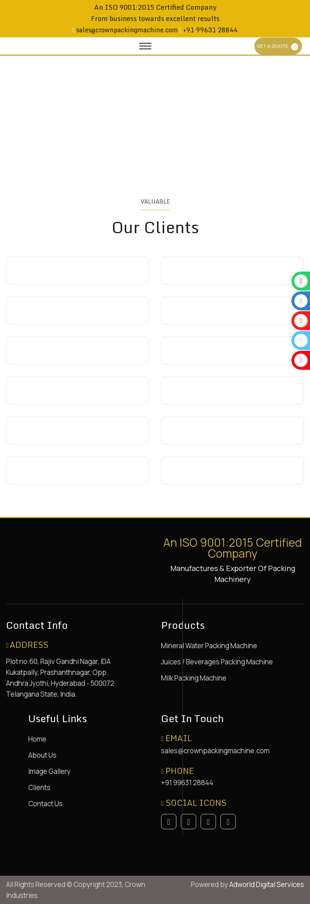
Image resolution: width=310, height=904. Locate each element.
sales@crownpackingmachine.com (126, 30)
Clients (39, 787)
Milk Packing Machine (193, 678)
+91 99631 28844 (210, 30)
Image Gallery (49, 771)
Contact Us (45, 803)
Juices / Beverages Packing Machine (217, 661)
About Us (42, 755)
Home (37, 739)
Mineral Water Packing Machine (209, 645)
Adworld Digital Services (266, 884)
